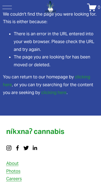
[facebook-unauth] (17, 148)
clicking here (54, 92)
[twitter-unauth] (26, 148)
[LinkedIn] (34, 148)
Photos (13, 171)
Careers (14, 179)
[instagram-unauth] (9, 148)
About (12, 163)
